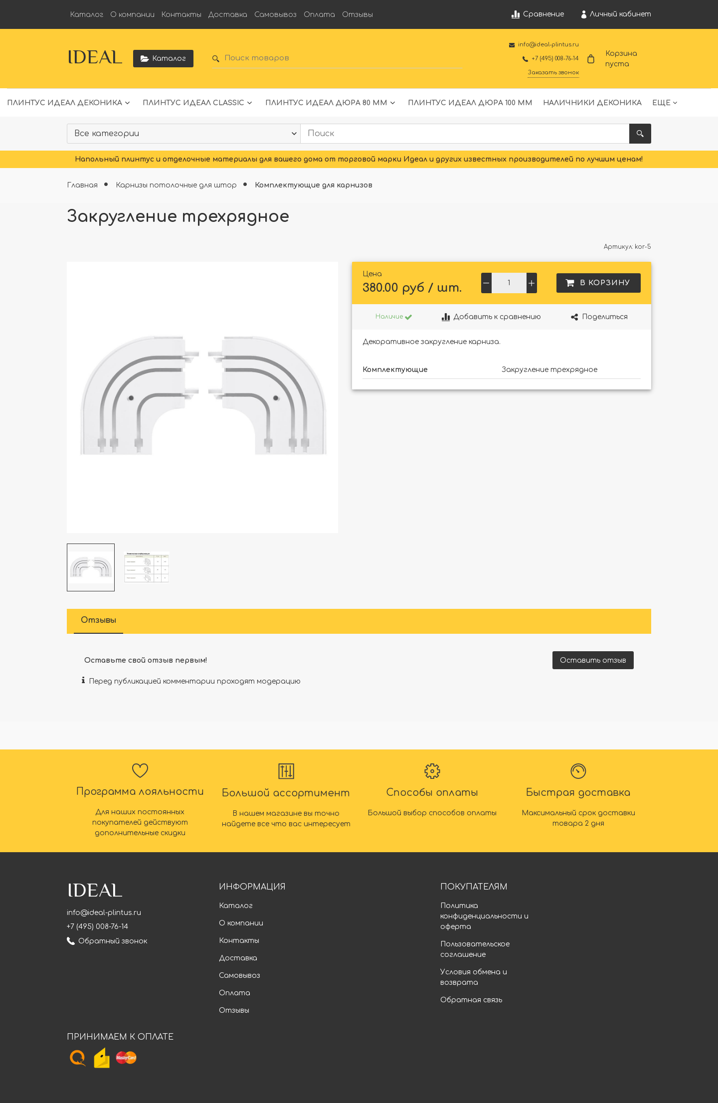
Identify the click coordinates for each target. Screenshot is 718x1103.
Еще (661, 103)
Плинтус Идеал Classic (193, 103)
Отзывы (357, 14)
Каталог (86, 14)
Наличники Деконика (592, 103)
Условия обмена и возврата (473, 977)
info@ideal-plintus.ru (104, 913)
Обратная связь (471, 1000)
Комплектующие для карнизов (313, 185)
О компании (132, 14)
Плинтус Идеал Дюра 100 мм (470, 103)
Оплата (319, 14)
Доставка (227, 14)
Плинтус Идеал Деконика (64, 103)
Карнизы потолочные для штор (177, 185)
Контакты (181, 14)
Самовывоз (275, 14)
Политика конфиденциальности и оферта (484, 916)
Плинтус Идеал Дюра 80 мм (326, 103)
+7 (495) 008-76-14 (97, 926)
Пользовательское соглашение (475, 949)
